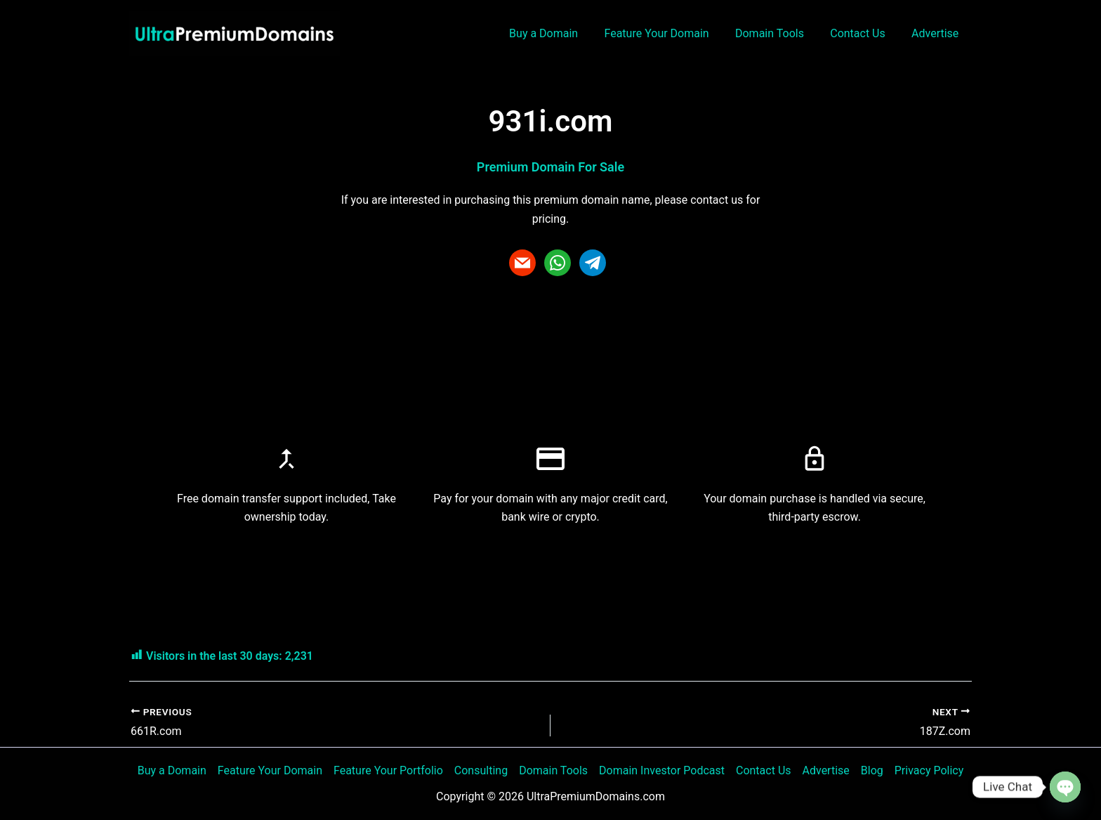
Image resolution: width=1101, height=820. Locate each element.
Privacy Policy (929, 770)
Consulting (481, 770)
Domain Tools (778, 33)
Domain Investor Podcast (662, 770)
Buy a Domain (560, 33)
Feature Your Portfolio (388, 770)
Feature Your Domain (669, 33)
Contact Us (863, 33)
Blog (872, 770)
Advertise (937, 33)
